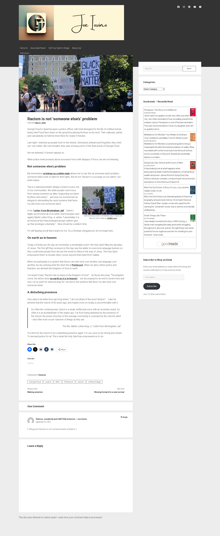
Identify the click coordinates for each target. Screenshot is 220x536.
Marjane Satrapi (151, 112)
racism (81, 381)
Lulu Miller (149, 193)
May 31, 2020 (40, 122)
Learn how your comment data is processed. (80, 516)
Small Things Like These (154, 215)
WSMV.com (112, 218)
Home (22, 48)
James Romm (150, 165)
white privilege (94, 381)
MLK (58, 381)
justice (48, 381)
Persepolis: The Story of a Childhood (160, 109)
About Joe (80, 48)
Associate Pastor (39, 48)
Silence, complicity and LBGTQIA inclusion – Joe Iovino (61, 418)
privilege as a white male (56, 172)
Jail (61, 209)
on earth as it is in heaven (63, 277)
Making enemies (35, 391)
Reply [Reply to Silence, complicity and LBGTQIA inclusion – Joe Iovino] (125, 416)
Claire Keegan (150, 217)
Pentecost (77, 264)
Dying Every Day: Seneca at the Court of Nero (163, 162)
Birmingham (53, 209)
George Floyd (35, 381)
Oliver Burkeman (151, 140)
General (42, 374)
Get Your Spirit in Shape (61, 48)
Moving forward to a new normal (109, 391)
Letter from (40, 209)
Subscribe (152, 285)
